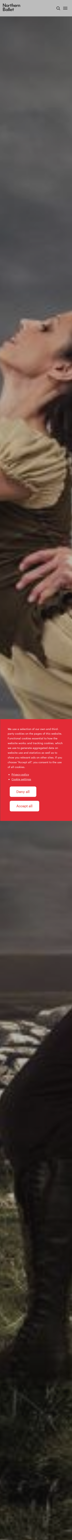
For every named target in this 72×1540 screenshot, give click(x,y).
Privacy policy (20, 774)
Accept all (24, 806)
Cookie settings (21, 779)
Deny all (23, 792)
